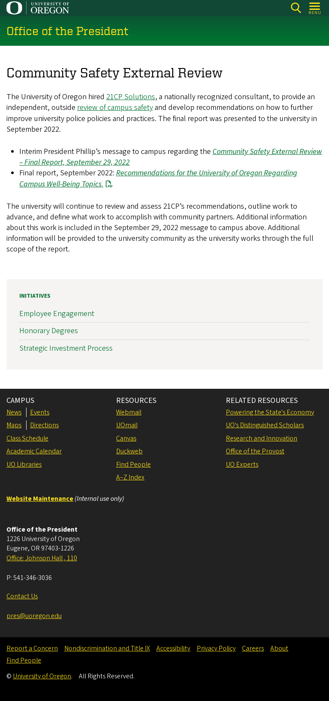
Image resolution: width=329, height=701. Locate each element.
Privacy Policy (216, 648)
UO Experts (242, 464)
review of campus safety (115, 108)
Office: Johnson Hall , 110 (41, 558)
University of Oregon (42, 676)
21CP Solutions (130, 97)
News (13, 412)
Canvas (126, 438)
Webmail (128, 412)
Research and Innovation (261, 438)
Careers (253, 648)
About (279, 648)
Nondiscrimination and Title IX (107, 648)
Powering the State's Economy (270, 412)
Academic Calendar (34, 451)
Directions (44, 425)
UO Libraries (24, 464)
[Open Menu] (315, 7)
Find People (133, 464)
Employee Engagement (56, 313)
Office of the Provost (255, 451)
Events (39, 412)
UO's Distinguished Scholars (265, 425)
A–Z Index (130, 477)
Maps (13, 425)
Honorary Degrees (48, 330)
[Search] (295, 8)
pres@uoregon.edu (34, 616)
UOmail (127, 425)
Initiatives (35, 296)
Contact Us (22, 596)
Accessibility (173, 648)
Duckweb (129, 451)
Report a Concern (32, 648)
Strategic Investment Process (66, 348)
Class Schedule (27, 438)
